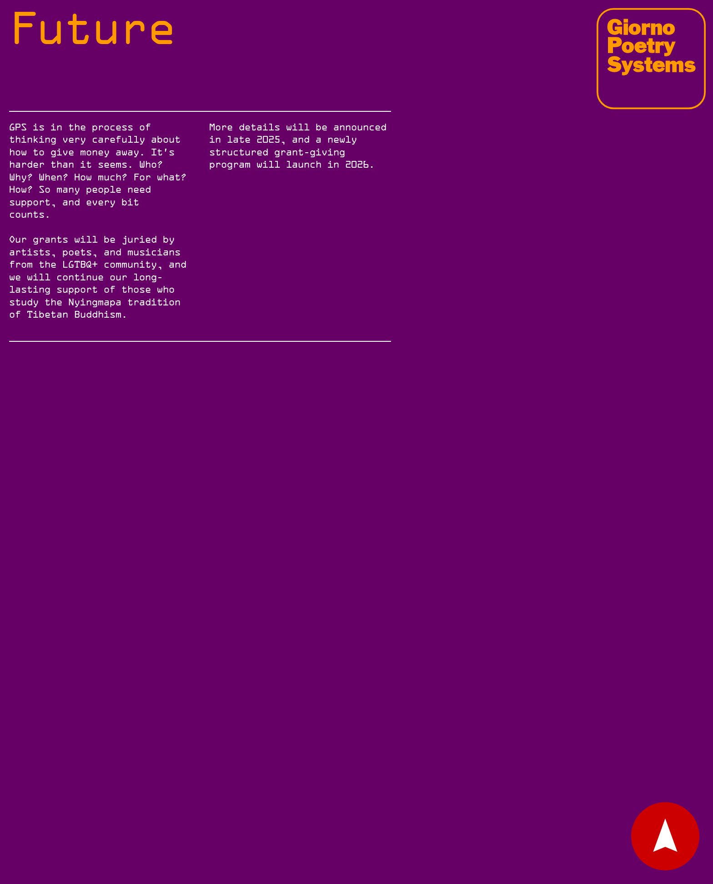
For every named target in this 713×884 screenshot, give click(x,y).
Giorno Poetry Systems (651, 45)
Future (92, 28)
